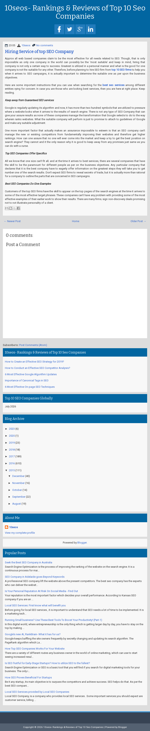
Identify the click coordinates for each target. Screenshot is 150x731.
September (18, 496)
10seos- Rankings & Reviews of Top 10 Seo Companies (75, 12)
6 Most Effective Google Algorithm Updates (31, 374)
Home (75, 221)
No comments (44, 45)
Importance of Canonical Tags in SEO (26, 380)
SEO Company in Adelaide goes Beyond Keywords (34, 576)
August (16, 503)
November (18, 483)
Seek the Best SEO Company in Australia (28, 562)
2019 (12, 442)
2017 (12, 456)
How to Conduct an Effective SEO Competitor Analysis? (37, 367)
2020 (12, 435)
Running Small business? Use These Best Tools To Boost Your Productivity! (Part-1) (53, 619)
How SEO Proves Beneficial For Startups (28, 677)
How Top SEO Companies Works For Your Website (34, 648)
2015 (12, 470)
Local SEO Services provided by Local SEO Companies (37, 691)
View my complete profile (20, 532)
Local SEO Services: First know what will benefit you (35, 605)
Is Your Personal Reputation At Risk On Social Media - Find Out (41, 591)
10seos (25, 45)
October (17, 489)
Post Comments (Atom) (33, 345)
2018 (12, 449)
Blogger (82, 542)
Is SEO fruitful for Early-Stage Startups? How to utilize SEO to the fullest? (47, 663)
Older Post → (138, 221)
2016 (12, 463)
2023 (12, 428)
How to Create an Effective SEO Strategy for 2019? (34, 361)
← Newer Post (12, 221)
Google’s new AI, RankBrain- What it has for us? (33, 634)
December (18, 476)
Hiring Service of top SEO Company (39, 51)
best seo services (113, 85)
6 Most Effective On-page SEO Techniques (30, 386)
